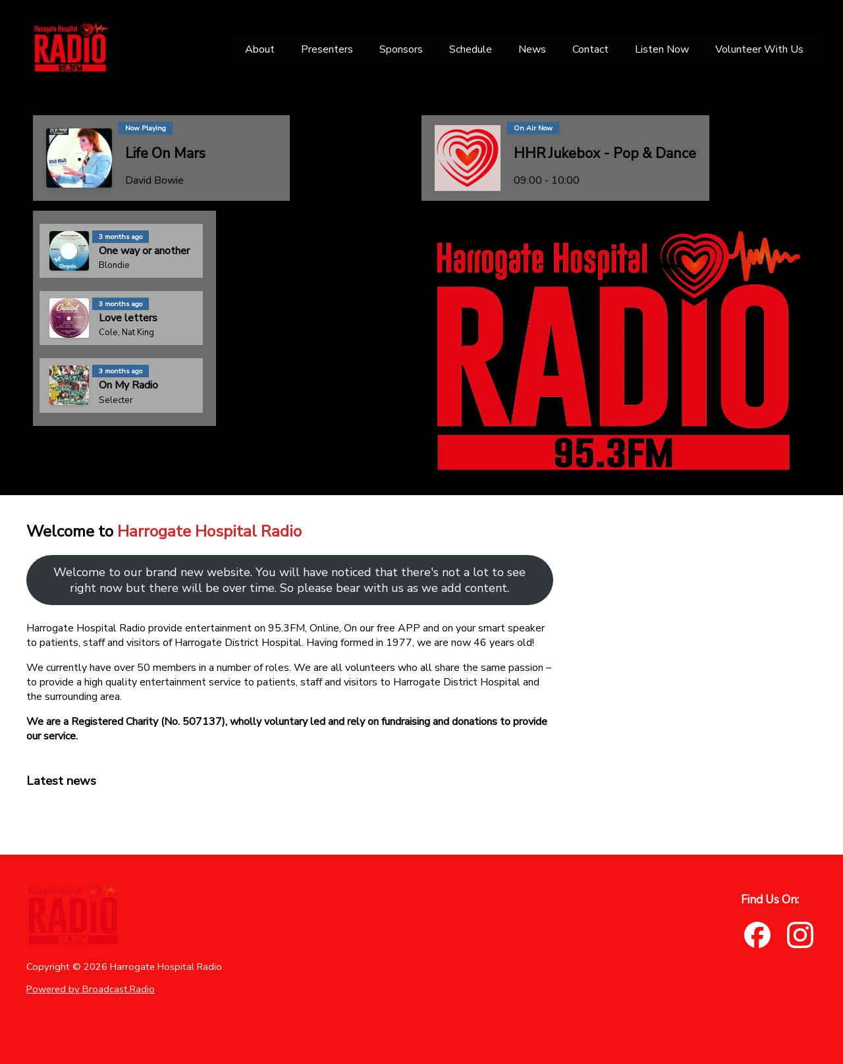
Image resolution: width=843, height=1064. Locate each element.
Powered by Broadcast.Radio (90, 989)
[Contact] (590, 49)
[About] (260, 49)
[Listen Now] (662, 49)
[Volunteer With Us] (759, 49)
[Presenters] (327, 49)
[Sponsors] (401, 49)
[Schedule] (470, 49)
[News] (532, 49)
